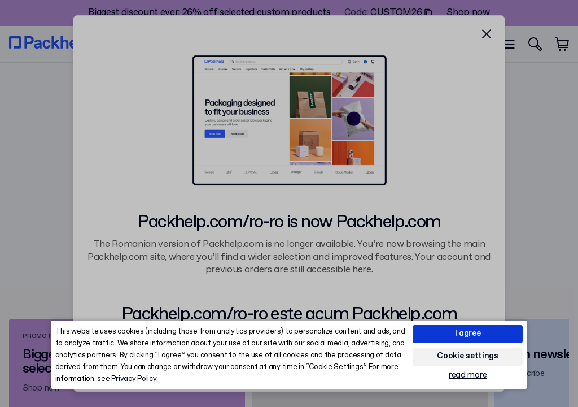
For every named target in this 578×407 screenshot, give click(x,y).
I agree (468, 333)
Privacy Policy (133, 379)
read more (468, 375)
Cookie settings (467, 356)
